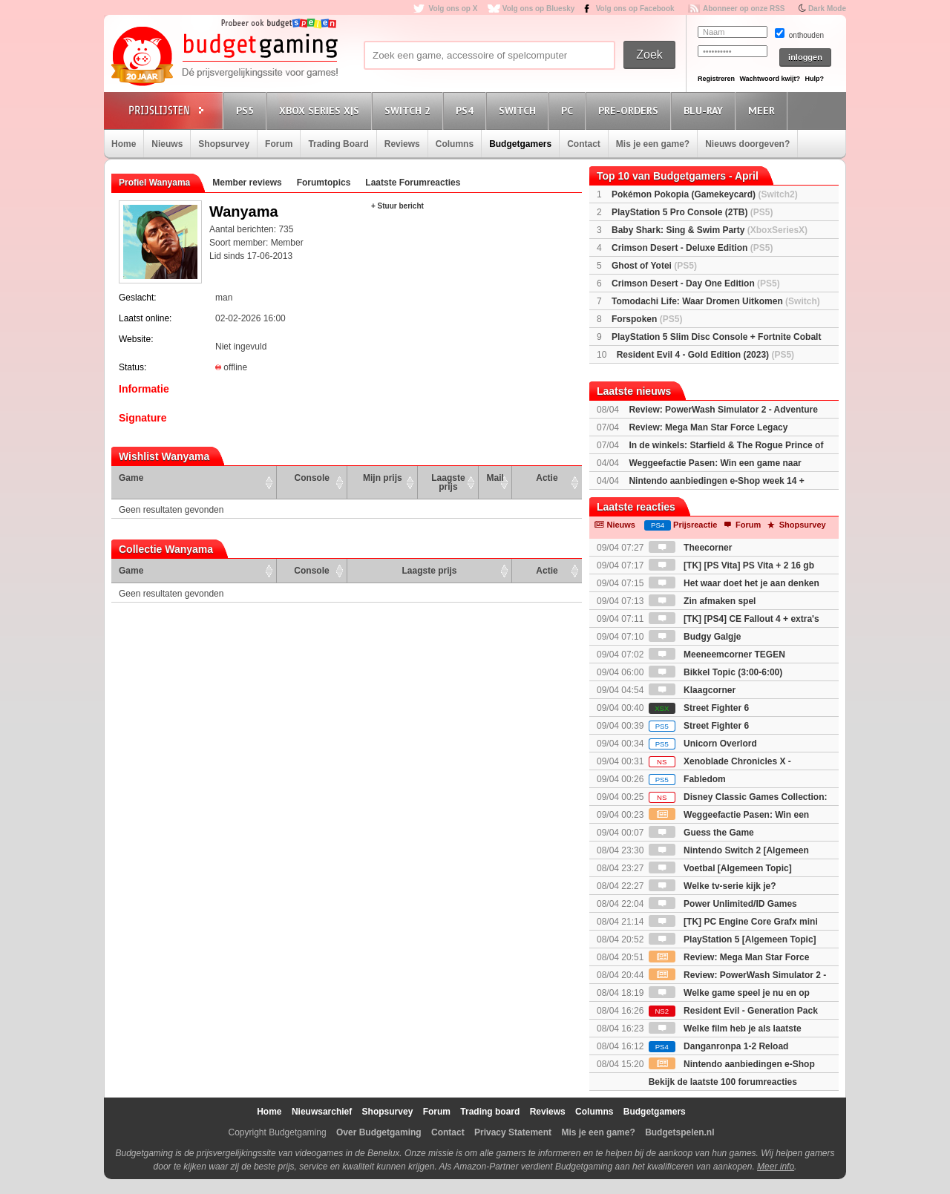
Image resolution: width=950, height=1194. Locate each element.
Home (123, 144)
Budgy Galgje (695, 637)
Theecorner (691, 547)
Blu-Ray (705, 110)
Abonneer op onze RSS (744, 8)
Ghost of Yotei (654, 265)
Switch (519, 110)
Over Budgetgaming (379, 1132)
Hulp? (814, 78)
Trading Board (338, 144)
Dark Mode (827, 8)
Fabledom (687, 779)
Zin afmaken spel (702, 601)
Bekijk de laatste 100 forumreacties (723, 1082)
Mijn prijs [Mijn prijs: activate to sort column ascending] (382, 478)
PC (569, 110)
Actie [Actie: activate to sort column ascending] (546, 478)
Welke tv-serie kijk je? (712, 886)
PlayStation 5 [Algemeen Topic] (732, 939)
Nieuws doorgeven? (747, 144)
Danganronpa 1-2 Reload (719, 1046)
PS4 (467, 110)
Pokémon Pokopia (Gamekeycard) (705, 194)
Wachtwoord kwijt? (769, 78)
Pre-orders (630, 110)
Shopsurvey (223, 144)
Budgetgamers (520, 144)
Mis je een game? (652, 144)
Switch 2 (409, 110)
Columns (455, 144)
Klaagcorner (692, 690)
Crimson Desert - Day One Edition (696, 283)
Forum (278, 144)
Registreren (716, 78)
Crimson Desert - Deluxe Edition (692, 248)
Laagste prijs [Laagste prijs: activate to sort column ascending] (448, 482)
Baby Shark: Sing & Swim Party (710, 230)
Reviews (402, 144)
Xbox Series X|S (321, 110)
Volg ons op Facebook (635, 8)
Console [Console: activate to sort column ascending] (312, 478)
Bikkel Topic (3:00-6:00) (716, 672)
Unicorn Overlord (703, 743)
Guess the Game (701, 832)
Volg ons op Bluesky (538, 8)
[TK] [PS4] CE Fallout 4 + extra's (734, 619)
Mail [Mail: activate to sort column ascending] (495, 478)
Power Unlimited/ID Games (723, 904)
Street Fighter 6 (699, 708)
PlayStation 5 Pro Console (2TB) (692, 212)
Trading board (490, 1111)
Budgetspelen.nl (679, 1132)
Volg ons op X (452, 8)
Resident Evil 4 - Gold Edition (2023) (705, 355)
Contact (583, 144)
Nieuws (167, 144)
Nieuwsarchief (322, 1111)
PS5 (247, 110)
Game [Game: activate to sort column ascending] (131, 478)
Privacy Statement (512, 1132)
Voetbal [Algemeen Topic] (720, 868)
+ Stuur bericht (397, 206)
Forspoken (647, 319)
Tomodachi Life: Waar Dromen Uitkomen (716, 301)
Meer (763, 110)
